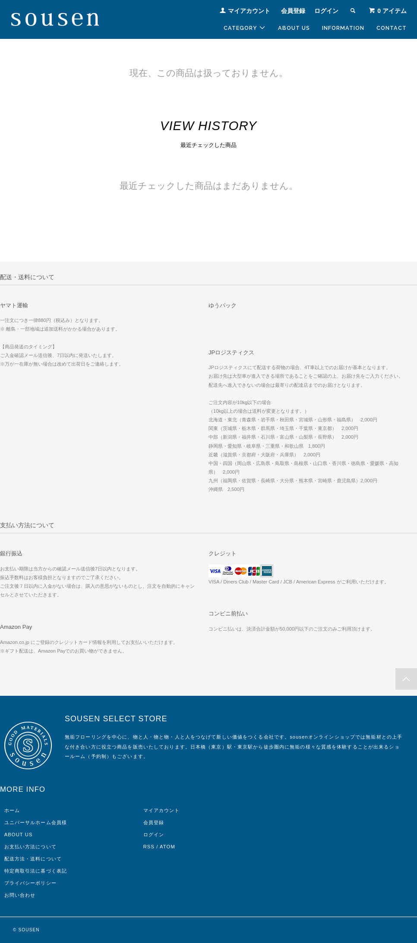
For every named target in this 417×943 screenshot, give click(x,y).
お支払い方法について (30, 846)
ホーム (12, 810)
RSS (149, 846)
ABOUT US (294, 28)
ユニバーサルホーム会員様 (35, 822)
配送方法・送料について (33, 858)
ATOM (167, 846)
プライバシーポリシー (30, 883)
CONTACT (391, 28)
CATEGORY (245, 27)
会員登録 (293, 10)
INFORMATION (343, 28)
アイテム (388, 10)
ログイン (326, 10)
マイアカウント (249, 10)
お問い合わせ (20, 895)
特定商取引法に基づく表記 (35, 870)
